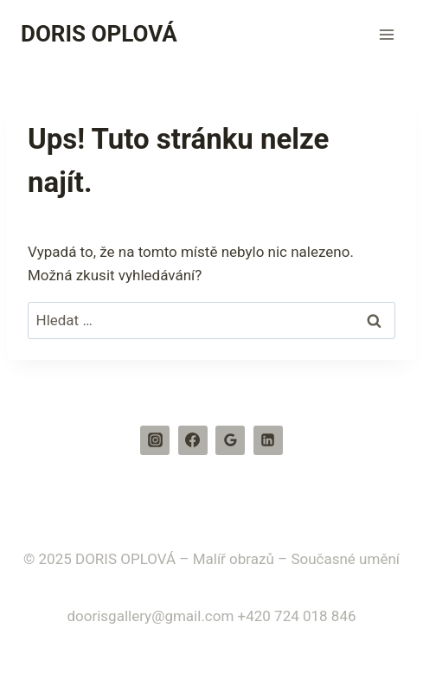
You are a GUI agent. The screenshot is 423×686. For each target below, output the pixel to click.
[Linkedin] (268, 440)
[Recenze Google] (230, 440)
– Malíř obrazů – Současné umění (289, 558)
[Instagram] (155, 440)
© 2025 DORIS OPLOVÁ (99, 558)
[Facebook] (193, 440)
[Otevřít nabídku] (386, 34)
